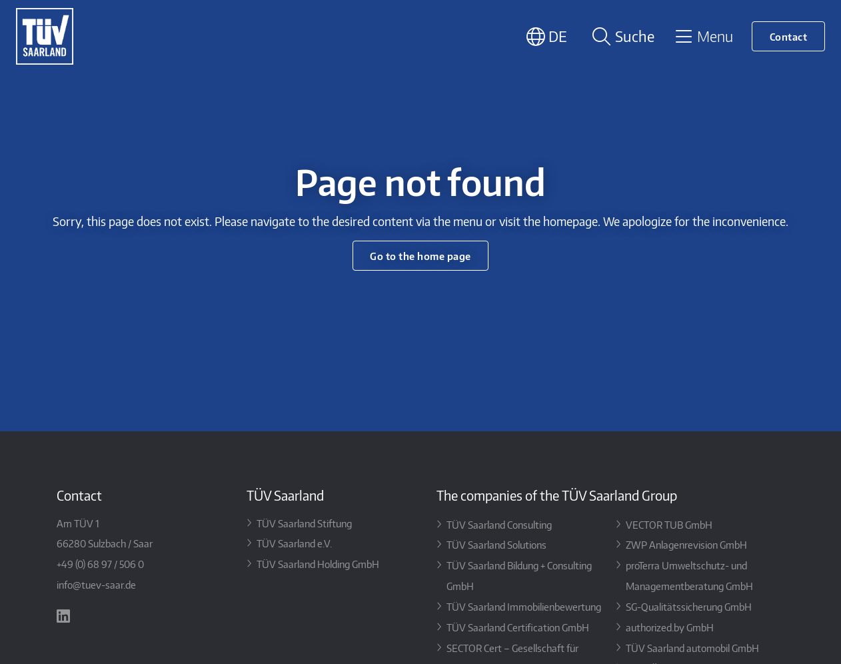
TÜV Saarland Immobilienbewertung (523, 606)
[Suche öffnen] (621, 36)
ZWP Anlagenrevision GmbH (686, 544)
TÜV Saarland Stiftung (304, 523)
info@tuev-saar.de (96, 584)
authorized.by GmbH (670, 627)
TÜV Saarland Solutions (496, 544)
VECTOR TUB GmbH (669, 524)
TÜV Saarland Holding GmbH (318, 563)
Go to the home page (420, 255)
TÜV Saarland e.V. (294, 543)
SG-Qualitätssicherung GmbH (689, 606)
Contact (789, 36)
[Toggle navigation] (703, 36)
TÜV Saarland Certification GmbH (517, 627)
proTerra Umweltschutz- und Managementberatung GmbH (689, 575)
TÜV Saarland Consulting (499, 524)
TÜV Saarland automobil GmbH (692, 647)
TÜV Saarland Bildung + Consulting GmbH (519, 575)
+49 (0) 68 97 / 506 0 (100, 563)
